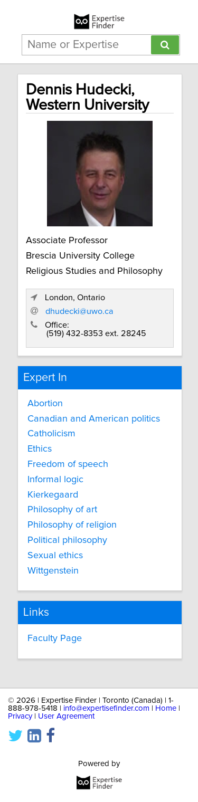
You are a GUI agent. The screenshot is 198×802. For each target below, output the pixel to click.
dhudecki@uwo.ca (79, 311)
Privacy (20, 716)
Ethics (39, 449)
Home (165, 708)
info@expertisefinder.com (106, 708)
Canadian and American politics (93, 419)
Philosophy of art (62, 509)
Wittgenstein (53, 571)
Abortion (45, 403)
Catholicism (51, 433)
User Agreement (66, 716)
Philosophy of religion (72, 525)
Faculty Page (54, 638)
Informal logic (55, 479)
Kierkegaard (52, 495)
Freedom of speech (67, 464)
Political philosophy (67, 540)
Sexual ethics (55, 555)
